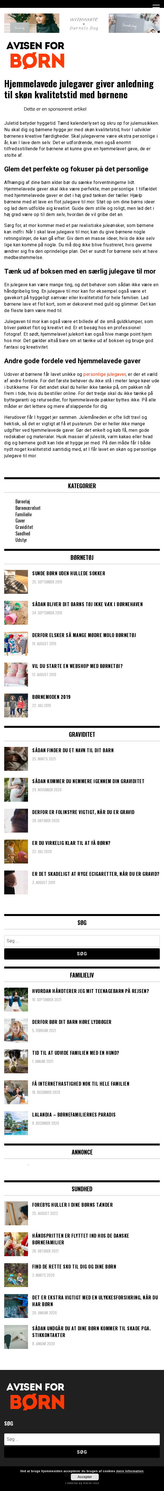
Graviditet (24, 527)
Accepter (85, 1477)
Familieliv (23, 514)
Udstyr (21, 540)
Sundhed (22, 533)
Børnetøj (22, 501)
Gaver (20, 520)
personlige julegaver (104, 374)
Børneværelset (28, 507)
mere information (130, 1471)
